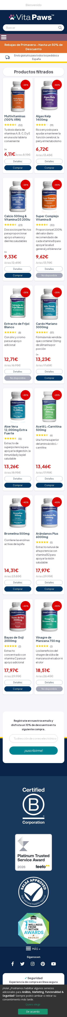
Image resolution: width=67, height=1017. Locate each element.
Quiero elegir (33, 1004)
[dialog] (33, 1001)
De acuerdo (33, 1011)
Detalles (17, 161)
